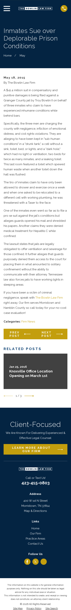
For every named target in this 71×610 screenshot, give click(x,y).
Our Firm (35, 533)
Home (35, 528)
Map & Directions (35, 511)
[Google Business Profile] (43, 561)
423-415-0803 (35, 482)
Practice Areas (35, 538)
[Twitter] (35, 561)
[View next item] (29, 396)
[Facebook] (27, 561)
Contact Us (35, 543)
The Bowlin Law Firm (49, 297)
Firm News (28, 321)
